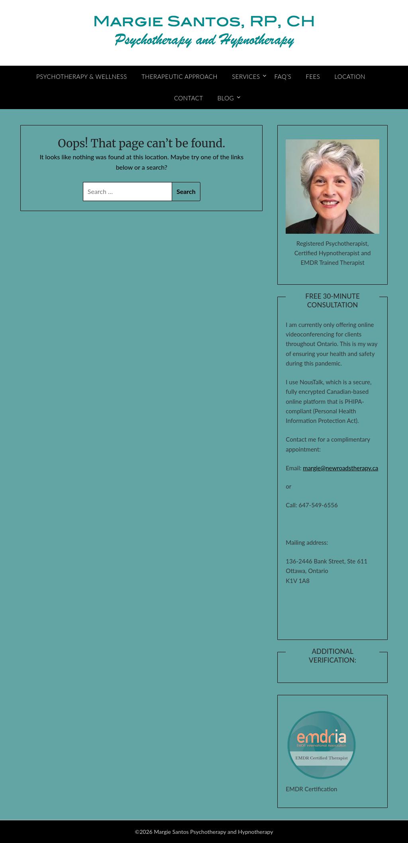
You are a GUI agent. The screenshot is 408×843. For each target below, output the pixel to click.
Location (349, 76)
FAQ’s (283, 76)
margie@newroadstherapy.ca (340, 467)
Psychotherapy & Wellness (81, 76)
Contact (188, 98)
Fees (313, 76)
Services (246, 76)
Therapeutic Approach (179, 76)
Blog (226, 98)
